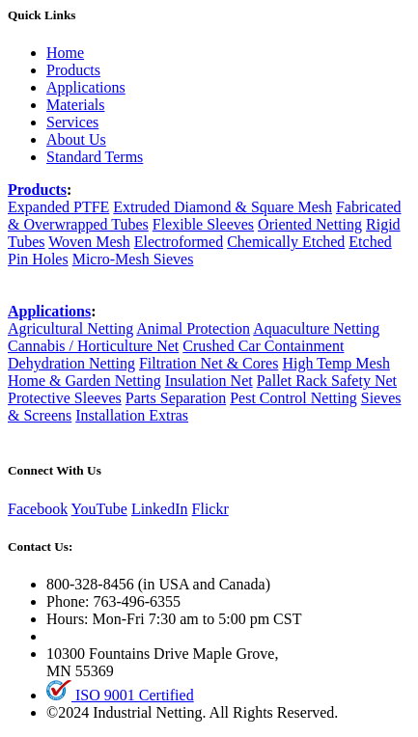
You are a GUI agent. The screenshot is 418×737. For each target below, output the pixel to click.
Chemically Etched (286, 241)
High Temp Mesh (335, 363)
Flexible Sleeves (203, 224)
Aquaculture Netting (316, 328)
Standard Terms (94, 157)
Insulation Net (209, 380)
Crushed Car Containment (263, 346)
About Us (76, 139)
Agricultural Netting (70, 328)
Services (72, 122)
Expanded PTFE (58, 207)
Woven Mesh (88, 241)
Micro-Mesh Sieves (133, 259)
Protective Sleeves (65, 398)
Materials (75, 104)
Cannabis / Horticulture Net (93, 346)
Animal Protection (193, 328)
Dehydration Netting (71, 363)
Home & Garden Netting (84, 380)
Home (65, 52)
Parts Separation (175, 398)
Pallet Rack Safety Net (327, 380)
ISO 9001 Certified (120, 695)
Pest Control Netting (293, 398)
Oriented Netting (310, 224)
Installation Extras (131, 415)
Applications (85, 87)
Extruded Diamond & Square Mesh (222, 207)
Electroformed (178, 241)
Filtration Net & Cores (208, 363)
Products (73, 70)
